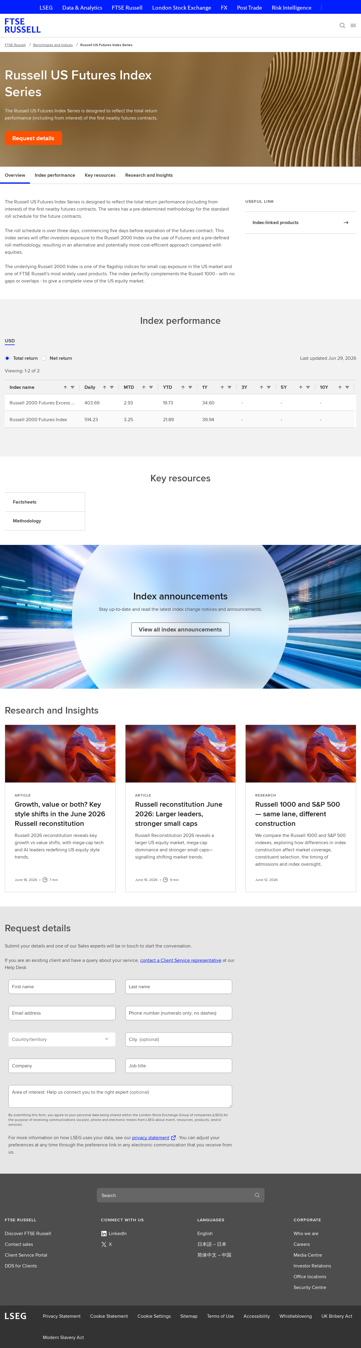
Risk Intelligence (292, 7)
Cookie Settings (154, 1316)
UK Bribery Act (336, 1316)
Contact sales (19, 1244)
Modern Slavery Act (63, 1337)
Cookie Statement (109, 1316)
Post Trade (249, 7)
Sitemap (188, 1316)
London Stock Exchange (181, 7)
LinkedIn (114, 1233)
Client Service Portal (26, 1255)
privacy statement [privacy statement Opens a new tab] (150, 1137)
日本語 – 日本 (211, 1244)
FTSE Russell (127, 7)
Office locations (310, 1276)
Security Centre (310, 1287)
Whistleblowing (296, 1316)
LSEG (46, 7)
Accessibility (257, 1316)
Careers (302, 1244)
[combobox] (173, 1195)
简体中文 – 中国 (214, 1255)
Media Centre (308, 1255)
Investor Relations (312, 1265)
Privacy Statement (62, 1316)
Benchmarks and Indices (53, 44)
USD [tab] (10, 340)
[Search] (342, 25)
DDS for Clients (21, 1265)
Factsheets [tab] (25, 501)
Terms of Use (220, 1316)
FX (224, 7)
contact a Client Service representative (180, 960)
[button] (36, 1220)
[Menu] (353, 25)
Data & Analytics (82, 7)
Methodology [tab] (27, 520)
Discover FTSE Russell (28, 1233)
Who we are (306, 1233)
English (205, 1233)
